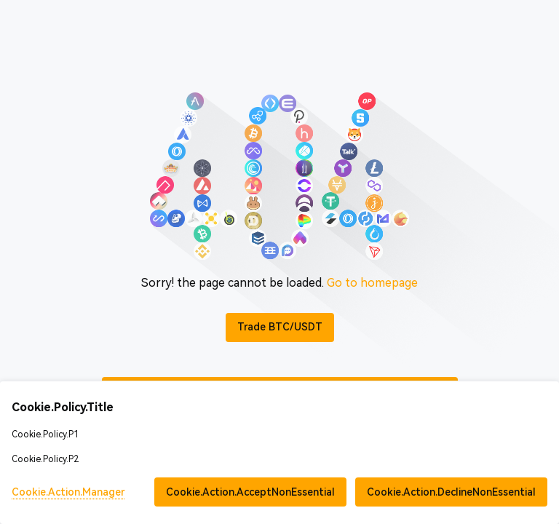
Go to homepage (372, 283)
